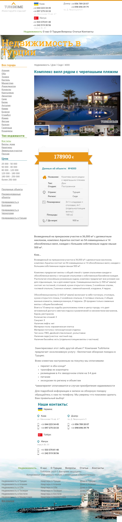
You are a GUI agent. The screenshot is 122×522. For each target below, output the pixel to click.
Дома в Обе (86, 487)
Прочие (5, 153)
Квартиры (7, 147)
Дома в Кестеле (88, 494)
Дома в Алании (88, 484)
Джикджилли (9, 86)
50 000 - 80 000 (9, 167)
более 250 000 (9, 179)
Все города (9, 65)
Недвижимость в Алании (14, 484)
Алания (5, 70)
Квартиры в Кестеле (51, 494)
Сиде (4, 99)
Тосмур (5, 76)
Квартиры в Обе (49, 487)
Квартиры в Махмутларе (53, 497)
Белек (5, 102)
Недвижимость (33, 31)
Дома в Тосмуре (88, 490)
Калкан (5, 124)
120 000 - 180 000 (11, 173)
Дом (53, 65)
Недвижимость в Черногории (10, 212)
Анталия (6, 105)
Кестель (6, 80)
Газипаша (7, 127)
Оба (4, 73)
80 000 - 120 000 (10, 170)
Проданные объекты (12, 189)
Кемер (5, 108)
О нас (46, 31)
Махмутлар (7, 83)
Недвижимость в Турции (14, 481)
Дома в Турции (87, 481)
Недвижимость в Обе (13, 487)
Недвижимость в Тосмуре (15, 490)
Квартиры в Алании (51, 484)
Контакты (88, 31)
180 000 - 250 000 (11, 176)
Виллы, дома (8, 144)
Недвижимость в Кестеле (15, 494)
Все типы (6, 141)
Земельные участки (12, 150)
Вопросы (66, 31)
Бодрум (6, 111)
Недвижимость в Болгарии (10, 204)
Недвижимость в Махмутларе (17, 497)
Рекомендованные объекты (11, 196)
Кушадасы (7, 131)
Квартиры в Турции (51, 481)
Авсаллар (7, 96)
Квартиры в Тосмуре (51, 490)
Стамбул (6, 115)
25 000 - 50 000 (9, 163)
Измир (5, 118)
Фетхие (5, 121)
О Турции (55, 31)
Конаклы (6, 89)
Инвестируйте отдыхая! (14, 11)
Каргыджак (8, 92)
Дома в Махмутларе (90, 497)
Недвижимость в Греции (14, 218)
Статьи (77, 31)
